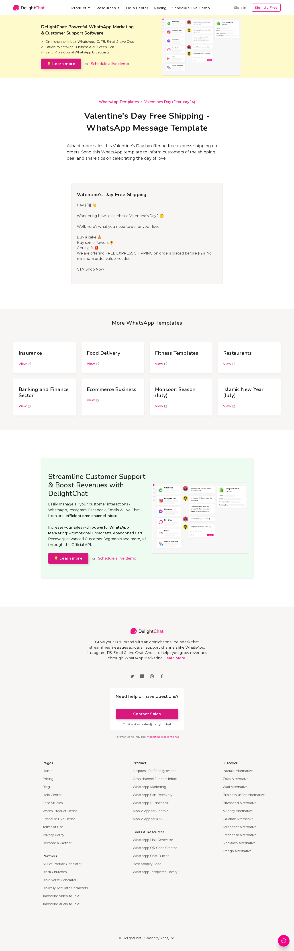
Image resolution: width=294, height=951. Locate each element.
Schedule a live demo (110, 64)
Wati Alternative (235, 787)
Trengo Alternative (237, 851)
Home (48, 771)
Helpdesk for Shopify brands (154, 771)
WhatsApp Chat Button (151, 856)
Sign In (240, 7)
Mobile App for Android (150, 811)
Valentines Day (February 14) (169, 102)
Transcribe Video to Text (61, 896)
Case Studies (53, 803)
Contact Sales (147, 714)
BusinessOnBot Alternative (244, 795)
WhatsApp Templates (119, 102)
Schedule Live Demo (191, 8)
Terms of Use (53, 827)
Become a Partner (57, 843)
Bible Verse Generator (59, 880)
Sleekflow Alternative (239, 843)
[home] (29, 7)
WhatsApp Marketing (149, 787)
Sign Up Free (266, 8)
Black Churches (55, 872)
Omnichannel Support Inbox (155, 779)
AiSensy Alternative (238, 811)
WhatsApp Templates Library (155, 872)
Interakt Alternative (238, 771)
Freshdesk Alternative (240, 835)
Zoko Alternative (236, 779)
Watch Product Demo (60, 811)
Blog (46, 787)
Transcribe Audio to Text (61, 904)
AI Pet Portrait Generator (62, 864)
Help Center (137, 8)
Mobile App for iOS (147, 819)
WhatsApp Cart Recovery (152, 795)
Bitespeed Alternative (240, 803)
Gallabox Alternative (238, 819)
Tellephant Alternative (240, 827)
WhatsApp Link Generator (153, 840)
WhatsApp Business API (152, 803)
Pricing (160, 8)
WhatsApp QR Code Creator (155, 848)
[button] (81, 8)
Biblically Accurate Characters (65, 888)
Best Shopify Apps (147, 864)
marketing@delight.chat (163, 736)
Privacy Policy (53, 835)
